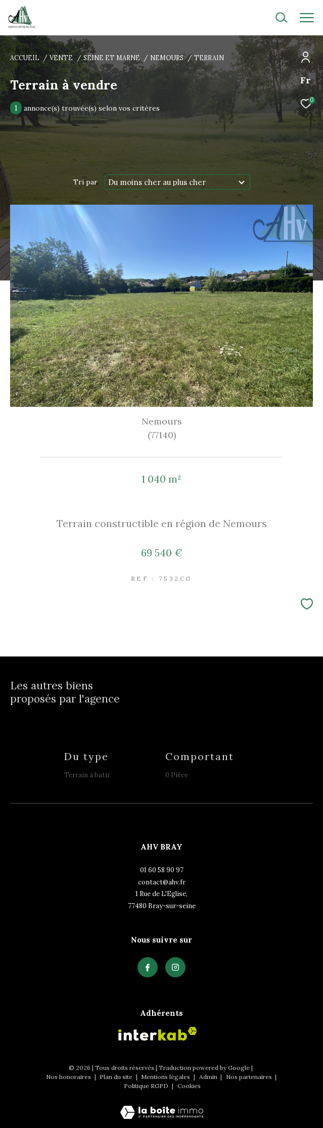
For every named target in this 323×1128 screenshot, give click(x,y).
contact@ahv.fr (162, 882)
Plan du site (117, 1076)
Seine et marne (111, 58)
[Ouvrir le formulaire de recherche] (254, 17)
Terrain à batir (87, 775)
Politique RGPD (146, 1086)
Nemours (166, 58)
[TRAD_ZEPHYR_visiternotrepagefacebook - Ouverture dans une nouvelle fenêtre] (147, 967)
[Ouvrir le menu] (307, 17)
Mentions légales (166, 1076)
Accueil (24, 58)
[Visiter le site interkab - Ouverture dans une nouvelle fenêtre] (157, 1034)
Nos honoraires (69, 1076)
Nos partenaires (249, 1076)
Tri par (85, 181)
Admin (209, 1076)
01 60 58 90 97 (161, 870)
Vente (61, 58)
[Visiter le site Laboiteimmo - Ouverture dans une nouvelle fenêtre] (161, 1105)
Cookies (189, 1086)
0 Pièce (176, 775)
